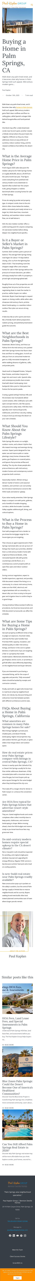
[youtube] (17, 1235)
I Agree (17, 1278)
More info (24, 1274)
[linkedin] (14, 1235)
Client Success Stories (17, 1256)
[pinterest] (21, 1235)
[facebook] (10, 1235)
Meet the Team (17, 1250)
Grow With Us (17, 1263)
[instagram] (25, 1235)
